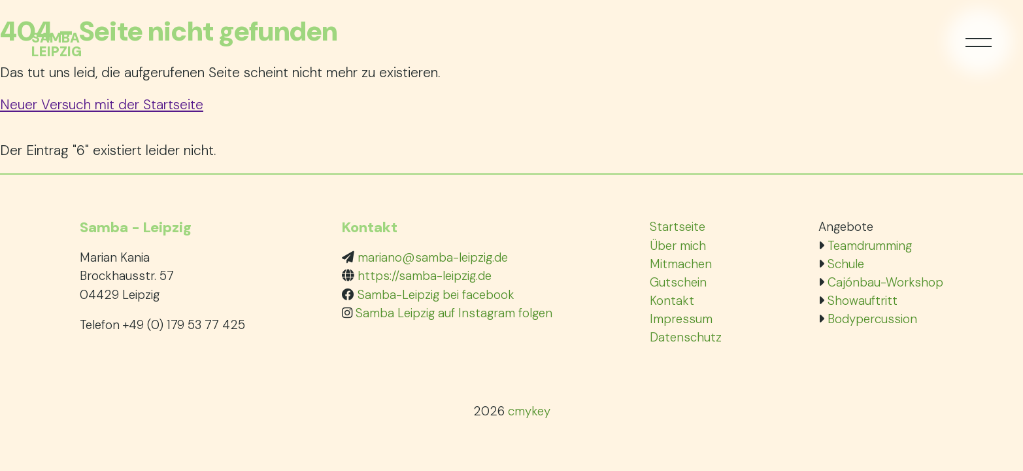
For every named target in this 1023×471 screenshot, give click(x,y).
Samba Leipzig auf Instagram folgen (454, 313)
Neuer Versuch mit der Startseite (101, 104)
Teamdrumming (870, 245)
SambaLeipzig (56, 45)
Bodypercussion (872, 319)
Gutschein (678, 282)
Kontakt (672, 300)
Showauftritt (862, 300)
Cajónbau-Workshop (885, 282)
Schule (846, 264)
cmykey (529, 411)
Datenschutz (686, 337)
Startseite (677, 226)
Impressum (681, 319)
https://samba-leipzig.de (425, 276)
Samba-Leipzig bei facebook (436, 295)
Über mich (678, 245)
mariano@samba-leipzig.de (433, 257)
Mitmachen (681, 264)
